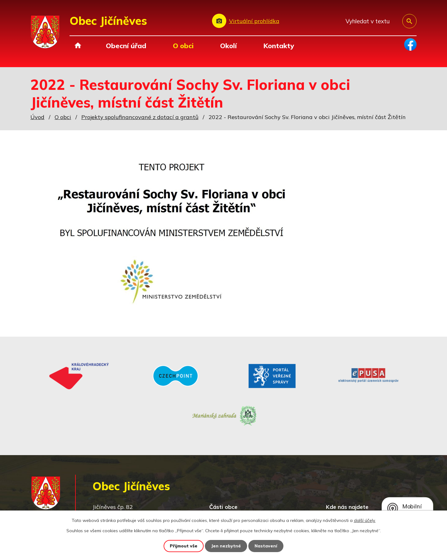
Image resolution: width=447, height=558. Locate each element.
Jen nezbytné (226, 546)
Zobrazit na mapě (372, 481)
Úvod (78, 45)
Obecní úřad (126, 45)
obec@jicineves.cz (142, 499)
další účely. (365, 520)
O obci (183, 45)
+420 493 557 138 (143, 490)
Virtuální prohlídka (254, 21)
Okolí (228, 45)
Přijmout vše (183, 546)
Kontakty (278, 45)
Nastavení (266, 546)
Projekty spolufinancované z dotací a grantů (139, 117)
